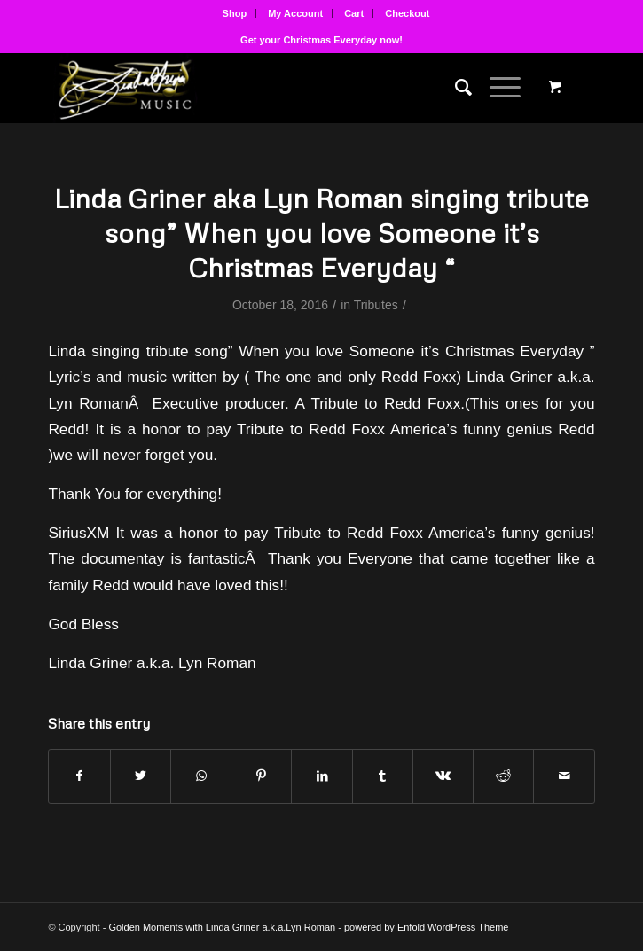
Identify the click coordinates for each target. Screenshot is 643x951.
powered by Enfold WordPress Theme (426, 927)
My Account (295, 13)
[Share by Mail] (563, 776)
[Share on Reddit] (503, 776)
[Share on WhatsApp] (201, 776)
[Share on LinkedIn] (321, 776)
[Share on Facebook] (79, 776)
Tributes (376, 305)
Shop (235, 13)
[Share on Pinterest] (261, 776)
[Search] (454, 87)
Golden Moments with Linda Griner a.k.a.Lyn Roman (221, 927)
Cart (354, 13)
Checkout (407, 13)
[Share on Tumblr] (382, 776)
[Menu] (496, 87)
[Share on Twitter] (140, 776)
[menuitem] (235, 13)
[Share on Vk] (443, 776)
